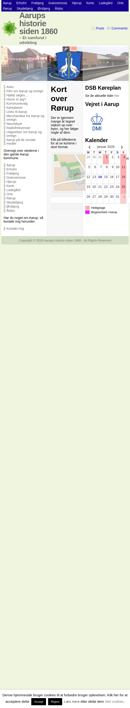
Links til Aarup (16, 112)
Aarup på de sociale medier (21, 141)
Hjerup (11, 181)
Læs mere (72, 701)
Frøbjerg (12, 173)
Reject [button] (55, 701)
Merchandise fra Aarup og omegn (25, 117)
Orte (9, 194)
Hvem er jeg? (16, 99)
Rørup (11, 198)
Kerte (10, 186)
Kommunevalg (17, 103)
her (117, 95)
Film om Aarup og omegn (24, 91)
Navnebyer (14, 124)
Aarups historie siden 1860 (38, 23)
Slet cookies (114, 701)
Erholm (11, 169)
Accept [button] (38, 701)
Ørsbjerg (12, 206)
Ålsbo (10, 210)
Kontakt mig (15, 228)
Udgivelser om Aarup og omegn (24, 134)
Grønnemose (16, 177)
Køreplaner (14, 107)
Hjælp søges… (17, 95)
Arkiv (10, 87)
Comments (120, 28)
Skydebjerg (14, 202)
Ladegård (13, 190)
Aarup (10, 165)
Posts (100, 28)
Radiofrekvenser (18, 128)
